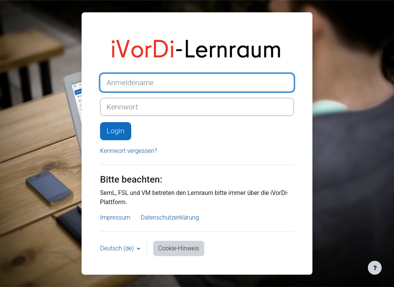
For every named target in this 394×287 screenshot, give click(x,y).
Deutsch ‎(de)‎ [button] (117, 248)
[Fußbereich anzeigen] (375, 268)
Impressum (115, 217)
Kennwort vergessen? (128, 150)
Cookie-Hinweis (178, 248)
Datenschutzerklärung (170, 217)
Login (116, 130)
